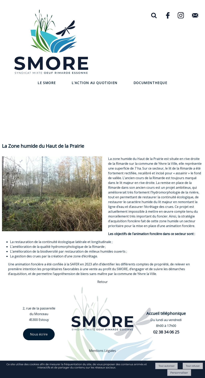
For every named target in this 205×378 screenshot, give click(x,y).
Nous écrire (39, 334)
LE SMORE (47, 83)
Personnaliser (179, 372)
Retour (102, 282)
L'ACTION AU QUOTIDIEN (95, 83)
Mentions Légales (102, 350)
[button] (153, 16)
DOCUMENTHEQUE (150, 83)
